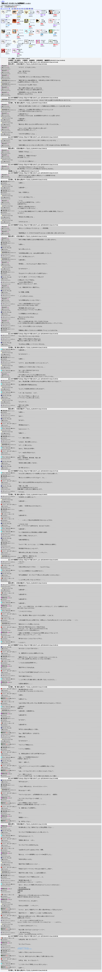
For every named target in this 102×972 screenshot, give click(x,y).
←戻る (2, 1)
